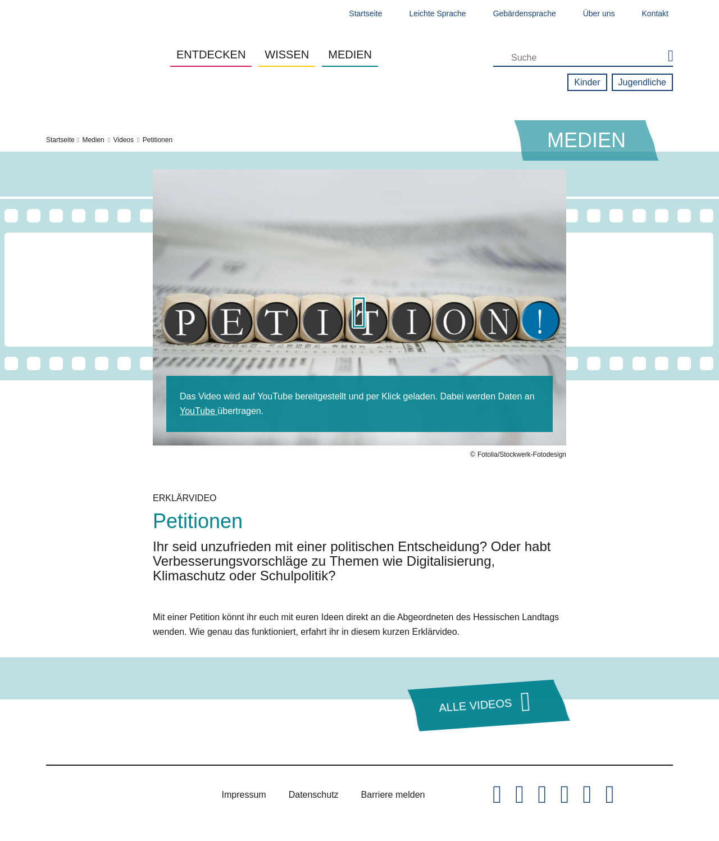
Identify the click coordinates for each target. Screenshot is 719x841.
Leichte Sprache (437, 13)
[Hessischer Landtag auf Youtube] (564, 795)
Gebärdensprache (524, 13)
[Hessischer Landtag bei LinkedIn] (609, 795)
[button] (359, 314)
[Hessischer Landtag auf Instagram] (542, 795)
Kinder (587, 82)
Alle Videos (475, 705)
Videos (123, 140)
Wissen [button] (287, 54)
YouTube (198, 411)
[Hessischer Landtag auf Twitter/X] (497, 795)
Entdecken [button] (210, 54)
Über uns (599, 13)
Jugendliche (642, 82)
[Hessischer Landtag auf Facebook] (519, 795)
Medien (93, 140)
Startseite (365, 13)
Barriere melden (393, 794)
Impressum (244, 794)
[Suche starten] (665, 57)
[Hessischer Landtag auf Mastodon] (587, 795)
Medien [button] (350, 54)
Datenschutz (314, 794)
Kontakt (655, 13)
